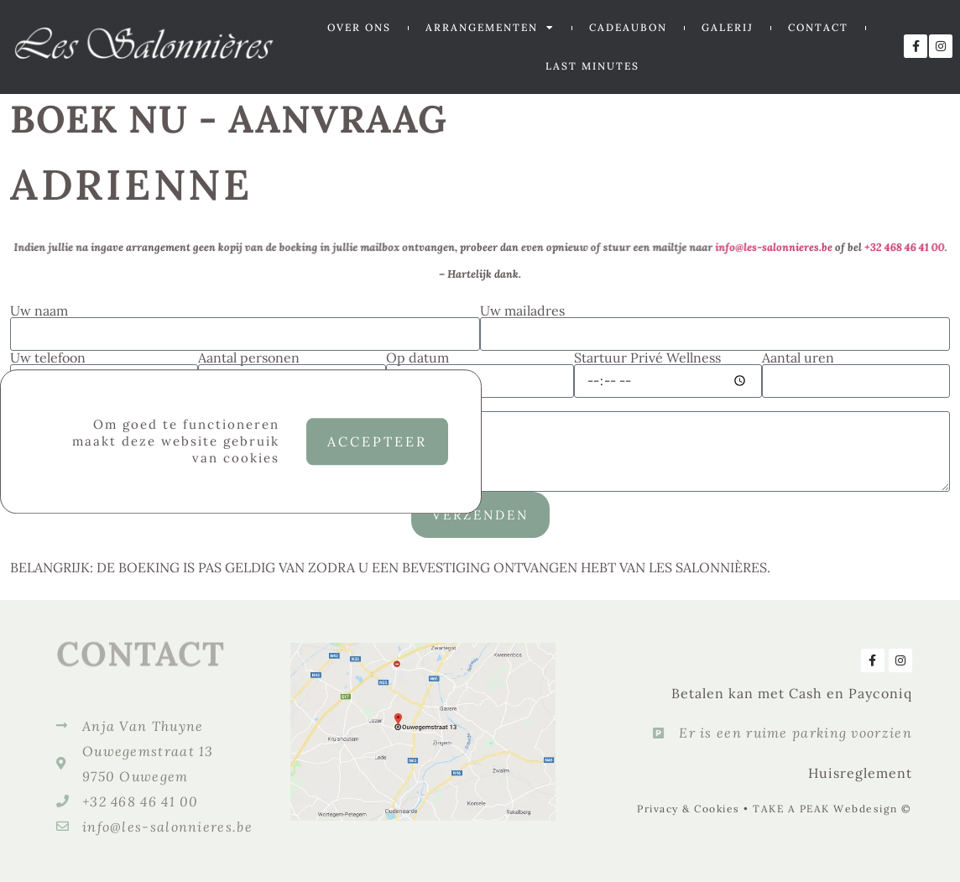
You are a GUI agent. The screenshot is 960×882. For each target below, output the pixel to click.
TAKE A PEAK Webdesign (825, 808)
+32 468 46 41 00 (887, 247)
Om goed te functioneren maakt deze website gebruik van (175, 447)
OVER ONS (359, 27)
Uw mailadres (522, 310)
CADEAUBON (628, 27)
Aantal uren (798, 357)
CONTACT (818, 27)
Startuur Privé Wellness (647, 357)
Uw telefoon (48, 357)
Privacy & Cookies (688, 808)
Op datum (417, 357)
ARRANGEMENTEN (490, 27)
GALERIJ (728, 27)
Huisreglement (860, 773)
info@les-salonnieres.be (761, 247)
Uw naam (39, 310)
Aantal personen (249, 357)
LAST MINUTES (592, 66)
